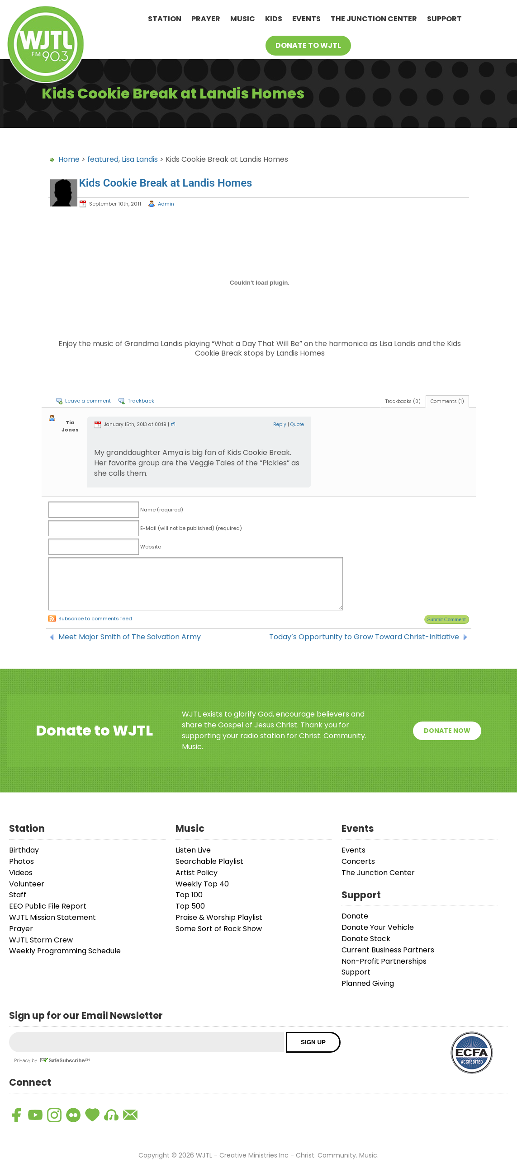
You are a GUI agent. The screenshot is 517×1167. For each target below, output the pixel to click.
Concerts (358, 861)
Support (444, 19)
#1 (173, 424)
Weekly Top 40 (202, 884)
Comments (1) (447, 401)
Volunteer (26, 884)
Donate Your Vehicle (378, 927)
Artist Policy (196, 872)
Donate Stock (366, 938)
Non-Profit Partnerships (384, 961)
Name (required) (161, 509)
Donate (355, 916)
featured (103, 159)
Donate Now (447, 730)
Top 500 (190, 906)
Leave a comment (88, 400)
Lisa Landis (140, 159)
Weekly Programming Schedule (65, 951)
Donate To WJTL (308, 45)
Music (242, 19)
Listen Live (193, 850)
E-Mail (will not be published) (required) (191, 528)
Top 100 (189, 895)
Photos (21, 861)
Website (150, 546)
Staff (17, 895)
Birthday (24, 850)
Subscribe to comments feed (95, 618)
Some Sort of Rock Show (218, 928)
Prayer (205, 19)
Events (306, 19)
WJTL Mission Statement (52, 917)
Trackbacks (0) (403, 401)
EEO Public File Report (47, 906)
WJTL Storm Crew (41, 940)
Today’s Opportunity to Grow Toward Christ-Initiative (364, 637)
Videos (21, 872)
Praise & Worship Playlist (218, 917)
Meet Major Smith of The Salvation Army (129, 637)
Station (164, 19)
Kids (273, 19)
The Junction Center (374, 19)
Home (69, 159)
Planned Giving (368, 983)
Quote (297, 424)
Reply (279, 424)
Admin (166, 203)
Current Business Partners (388, 950)
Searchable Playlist (209, 861)
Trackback (141, 400)
